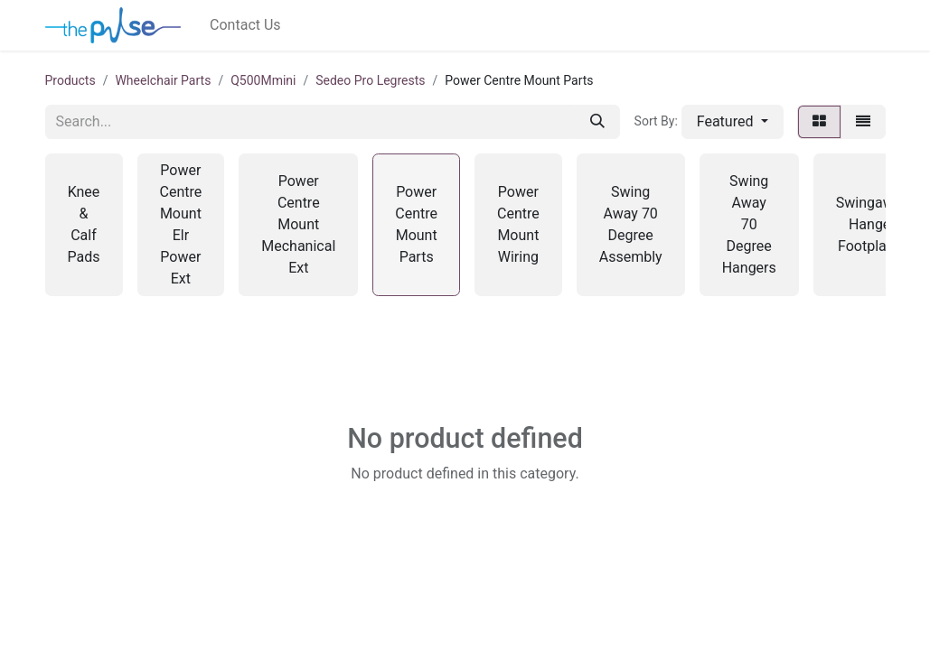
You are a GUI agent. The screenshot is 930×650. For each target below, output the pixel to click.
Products (70, 80)
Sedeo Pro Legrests (370, 80)
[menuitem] (245, 25)
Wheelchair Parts (163, 80)
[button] (732, 122)
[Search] (597, 122)
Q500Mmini (263, 80)
